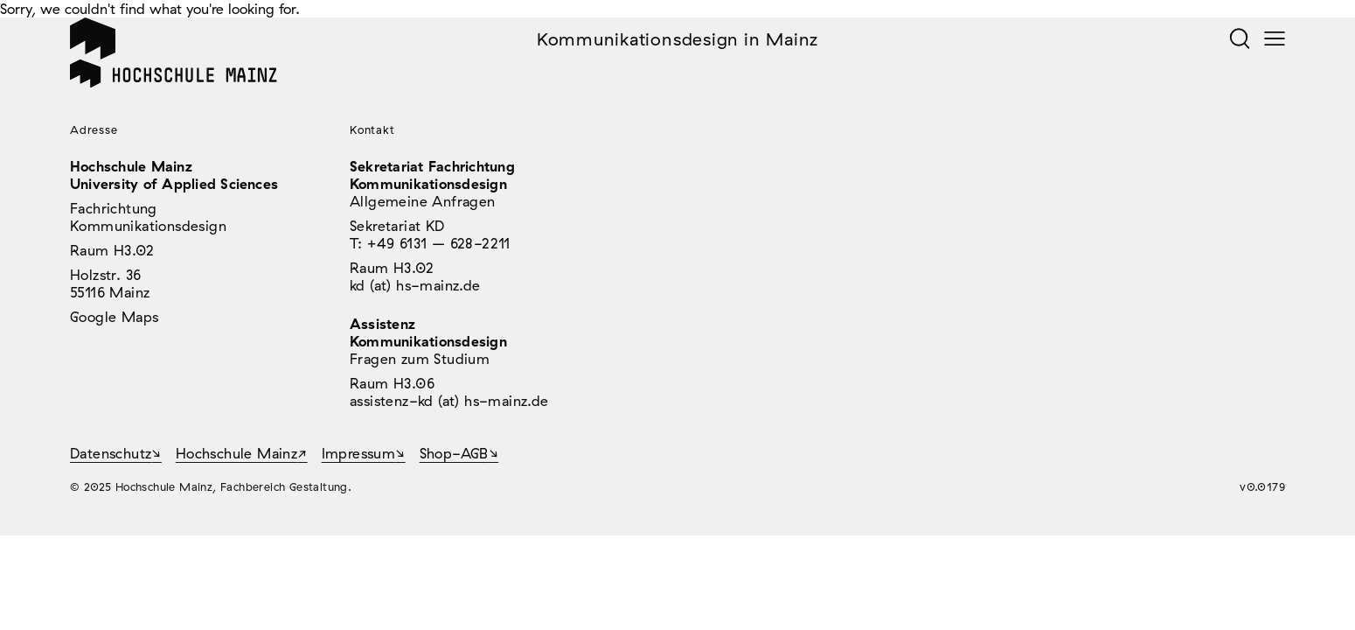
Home (92, 39)
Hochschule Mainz (236, 453)
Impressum (359, 453)
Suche (1239, 38)
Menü (1274, 38)
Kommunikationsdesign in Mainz (677, 39)
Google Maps (114, 317)
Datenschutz (110, 453)
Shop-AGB (454, 453)
